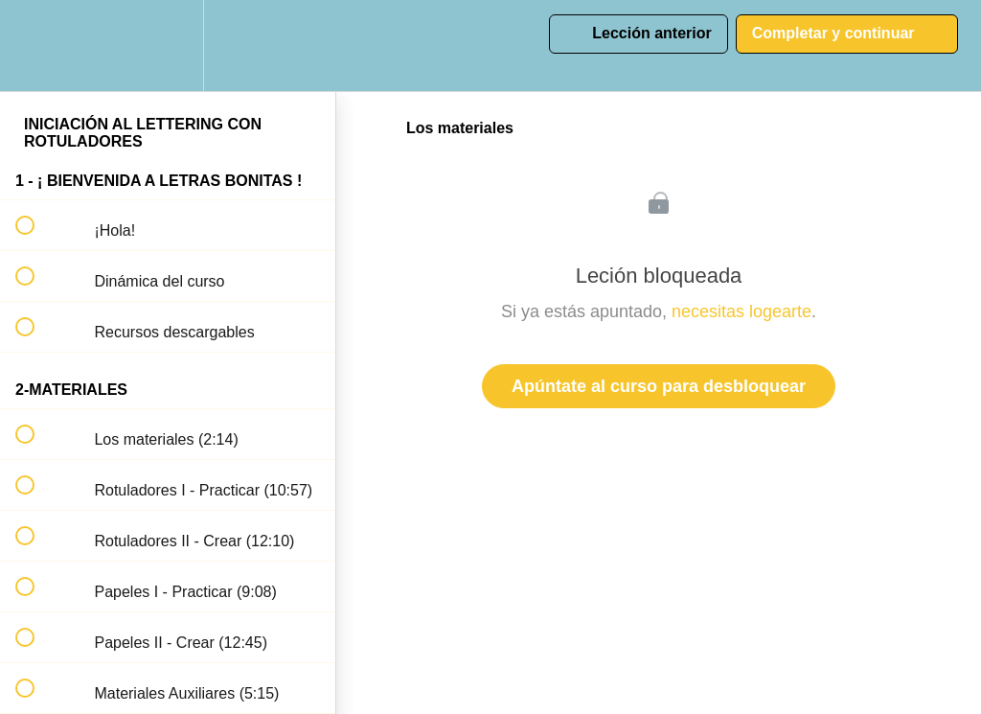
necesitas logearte (741, 311)
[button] (35, 45)
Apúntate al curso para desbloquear (659, 386)
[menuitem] (167, 45)
